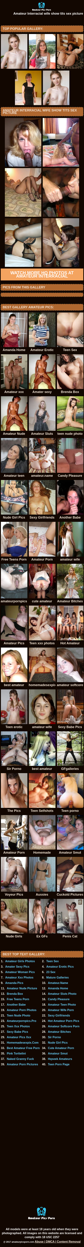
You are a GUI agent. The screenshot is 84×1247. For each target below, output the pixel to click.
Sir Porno (54, 1037)
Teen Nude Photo (18, 1015)
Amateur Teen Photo (62, 1004)
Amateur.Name (58, 982)
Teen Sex (52, 961)
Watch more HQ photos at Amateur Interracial (42, 274)
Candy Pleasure (59, 999)
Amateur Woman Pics (20, 972)
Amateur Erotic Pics (60, 966)
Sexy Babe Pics (17, 1031)
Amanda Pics (14, 982)
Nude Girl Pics (58, 1042)
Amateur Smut (58, 1053)
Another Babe (16, 1004)
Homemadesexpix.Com (23, 1042)
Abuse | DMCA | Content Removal (58, 1241)
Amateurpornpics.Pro (21, 1020)
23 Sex (51, 972)
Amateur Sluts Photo (62, 993)
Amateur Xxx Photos (19, 977)
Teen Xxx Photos (18, 1026)
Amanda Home (58, 988)
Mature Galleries (57, 977)
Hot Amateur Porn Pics (63, 1020)
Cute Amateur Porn (61, 1048)
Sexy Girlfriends (59, 1015)
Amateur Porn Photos (21, 1010)
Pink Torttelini (16, 1053)
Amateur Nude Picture (22, 988)
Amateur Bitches (59, 1031)
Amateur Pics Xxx (19, 1037)
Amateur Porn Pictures (22, 1064)
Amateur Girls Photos (20, 961)
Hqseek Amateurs (60, 1058)
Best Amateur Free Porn (23, 1048)
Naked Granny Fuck (20, 1058)
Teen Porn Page (59, 1064)
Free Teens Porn (18, 999)
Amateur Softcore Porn (63, 1026)
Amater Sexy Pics (17, 966)
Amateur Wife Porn (61, 1010)
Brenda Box (15, 993)
